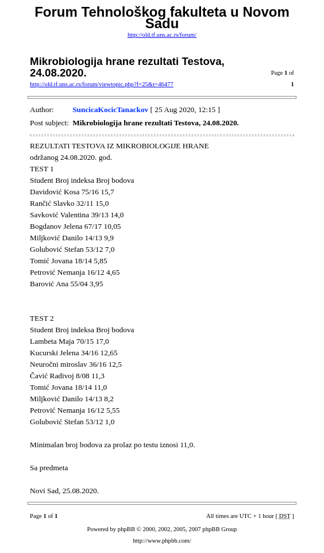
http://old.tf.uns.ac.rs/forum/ (162, 35)
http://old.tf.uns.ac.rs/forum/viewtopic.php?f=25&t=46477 (101, 84)
